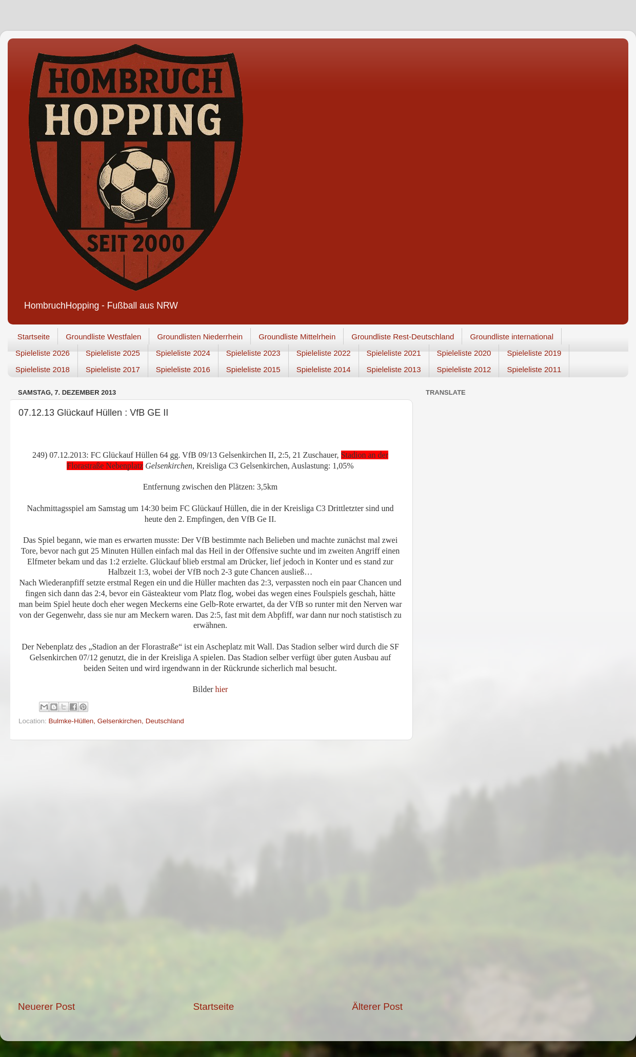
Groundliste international (511, 336)
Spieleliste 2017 (113, 369)
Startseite (33, 336)
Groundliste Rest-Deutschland (402, 336)
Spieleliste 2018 (42, 369)
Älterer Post (377, 1006)
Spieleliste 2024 (183, 353)
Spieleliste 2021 (394, 353)
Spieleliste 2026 (42, 353)
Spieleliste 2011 (534, 369)
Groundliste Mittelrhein (297, 336)
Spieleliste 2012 (464, 369)
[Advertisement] (116, 870)
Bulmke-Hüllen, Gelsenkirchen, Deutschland (116, 721)
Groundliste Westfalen (103, 336)
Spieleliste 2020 (464, 353)
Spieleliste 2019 (534, 353)
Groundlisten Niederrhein (200, 336)
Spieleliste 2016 (183, 369)
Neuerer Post (46, 1006)
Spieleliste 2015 (253, 369)
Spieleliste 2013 (394, 369)
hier (221, 689)
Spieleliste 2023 (253, 353)
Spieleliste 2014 (323, 369)
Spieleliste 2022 (323, 353)
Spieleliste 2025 (113, 353)
